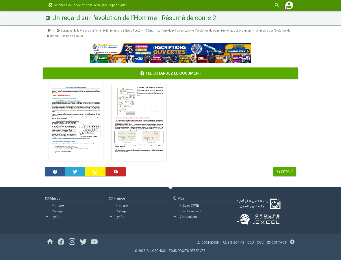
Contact (277, 243)
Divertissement (187, 211)
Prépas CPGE (186, 206)
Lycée (52, 217)
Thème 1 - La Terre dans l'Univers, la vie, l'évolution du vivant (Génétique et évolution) (215, 30)
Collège (54, 211)
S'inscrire (233, 243)
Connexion (207, 243)
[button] (289, 5)
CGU (250, 243)
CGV (260, 243)
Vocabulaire (185, 217)
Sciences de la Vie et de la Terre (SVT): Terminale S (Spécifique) (103, 30)
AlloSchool (156, 251)
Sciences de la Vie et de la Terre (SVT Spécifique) (87, 5)
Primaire (54, 206)
